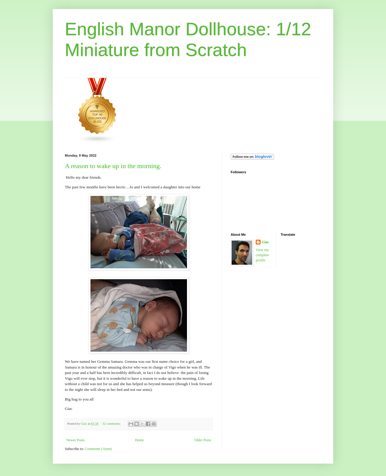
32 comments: (112, 423)
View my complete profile (262, 255)
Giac (265, 242)
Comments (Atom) (98, 449)
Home (139, 440)
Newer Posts (75, 440)
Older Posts (202, 440)
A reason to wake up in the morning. (113, 166)
